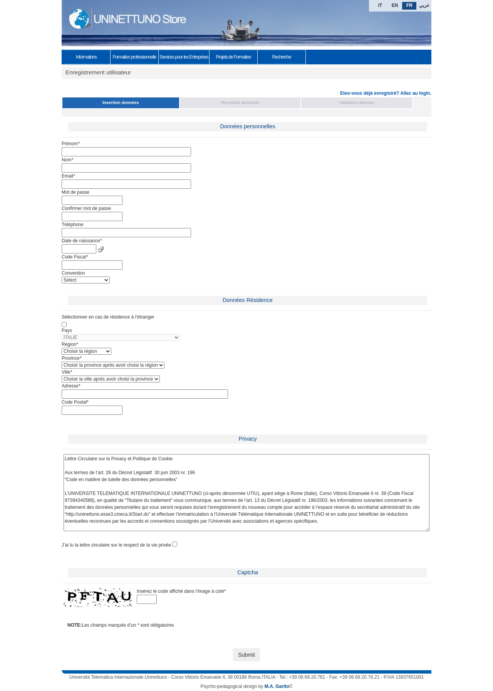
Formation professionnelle (134, 57)
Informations (86, 57)
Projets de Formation (233, 57)
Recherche (281, 57)
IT (380, 5)
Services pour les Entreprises (183, 57)
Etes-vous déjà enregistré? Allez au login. (385, 93)
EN (395, 5)
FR (409, 5)
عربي (424, 5)
